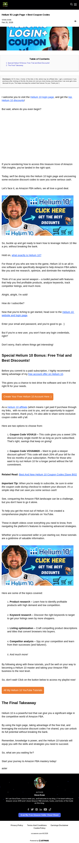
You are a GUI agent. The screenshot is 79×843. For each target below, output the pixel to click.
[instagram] (36, 809)
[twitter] (32, 809)
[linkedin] (41, 809)
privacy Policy (17, 825)
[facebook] (28, 809)
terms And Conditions (37, 825)
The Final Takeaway (15, 65)
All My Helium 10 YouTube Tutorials (23, 690)
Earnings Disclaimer (59, 825)
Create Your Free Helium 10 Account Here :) (28, 396)
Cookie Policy (39, 828)
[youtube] (45, 809)
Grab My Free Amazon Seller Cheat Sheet (39, 815)
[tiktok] (50, 809)
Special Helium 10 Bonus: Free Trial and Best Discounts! (29, 63)
